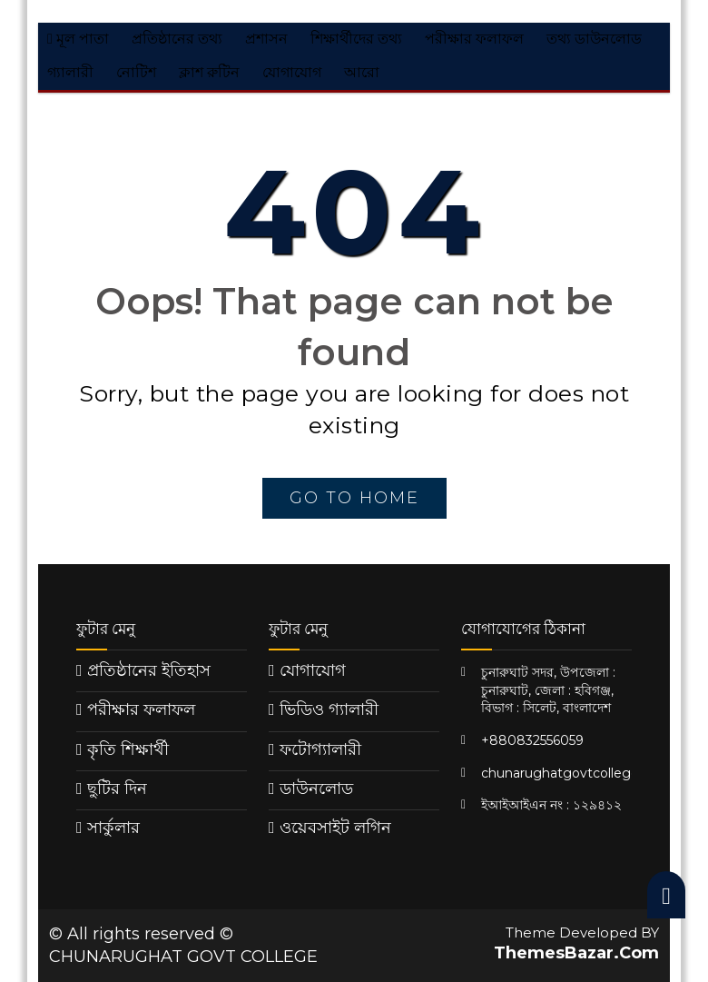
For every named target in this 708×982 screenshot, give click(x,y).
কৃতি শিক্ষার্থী (128, 749)
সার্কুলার (113, 828)
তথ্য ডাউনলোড (594, 38)
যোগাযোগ (291, 72)
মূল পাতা (78, 38)
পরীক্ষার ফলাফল (474, 38)
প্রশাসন (266, 38)
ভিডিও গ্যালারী (329, 709)
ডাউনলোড (316, 788)
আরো (361, 72)
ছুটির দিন (117, 788)
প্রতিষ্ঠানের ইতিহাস (149, 670)
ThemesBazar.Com (576, 953)
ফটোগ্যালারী (320, 749)
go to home (354, 498)
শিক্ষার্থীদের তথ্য (356, 38)
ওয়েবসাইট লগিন (335, 828)
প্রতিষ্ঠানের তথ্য (177, 38)
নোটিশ (136, 72)
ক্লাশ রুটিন (209, 72)
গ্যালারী (70, 72)
